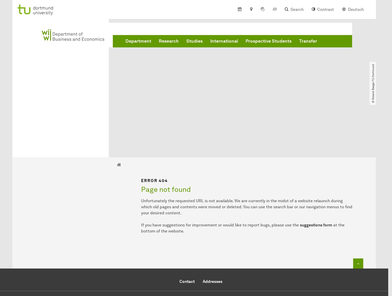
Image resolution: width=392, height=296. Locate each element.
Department (138, 41)
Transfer (308, 41)
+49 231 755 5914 (191, 250)
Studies (194, 41)
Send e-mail (174, 256)
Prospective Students (269, 41)
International (224, 41)
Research (169, 41)
